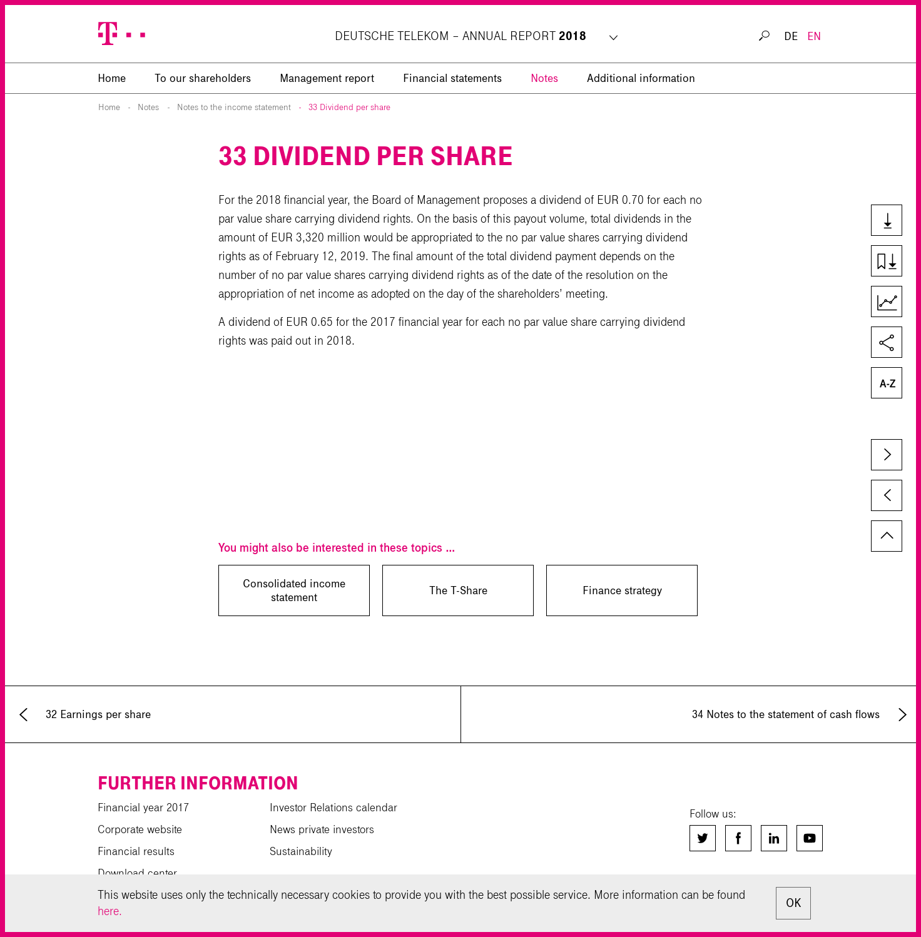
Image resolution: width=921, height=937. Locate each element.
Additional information (641, 78)
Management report (327, 78)
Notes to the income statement (234, 107)
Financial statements (452, 78)
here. (110, 911)
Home (109, 107)
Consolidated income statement (294, 590)
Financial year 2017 (143, 807)
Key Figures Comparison (892, 303)
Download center (137, 873)
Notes (544, 78)
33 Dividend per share (349, 107)
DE (791, 36)
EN (814, 36)
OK (793, 903)
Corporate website (140, 829)
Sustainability (301, 851)
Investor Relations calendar (333, 807)
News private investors (322, 829)
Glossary (892, 384)
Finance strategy (622, 590)
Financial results (136, 851)
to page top (886, 536)
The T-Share (458, 590)
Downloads (892, 221)
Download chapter (892, 262)
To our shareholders (203, 78)
